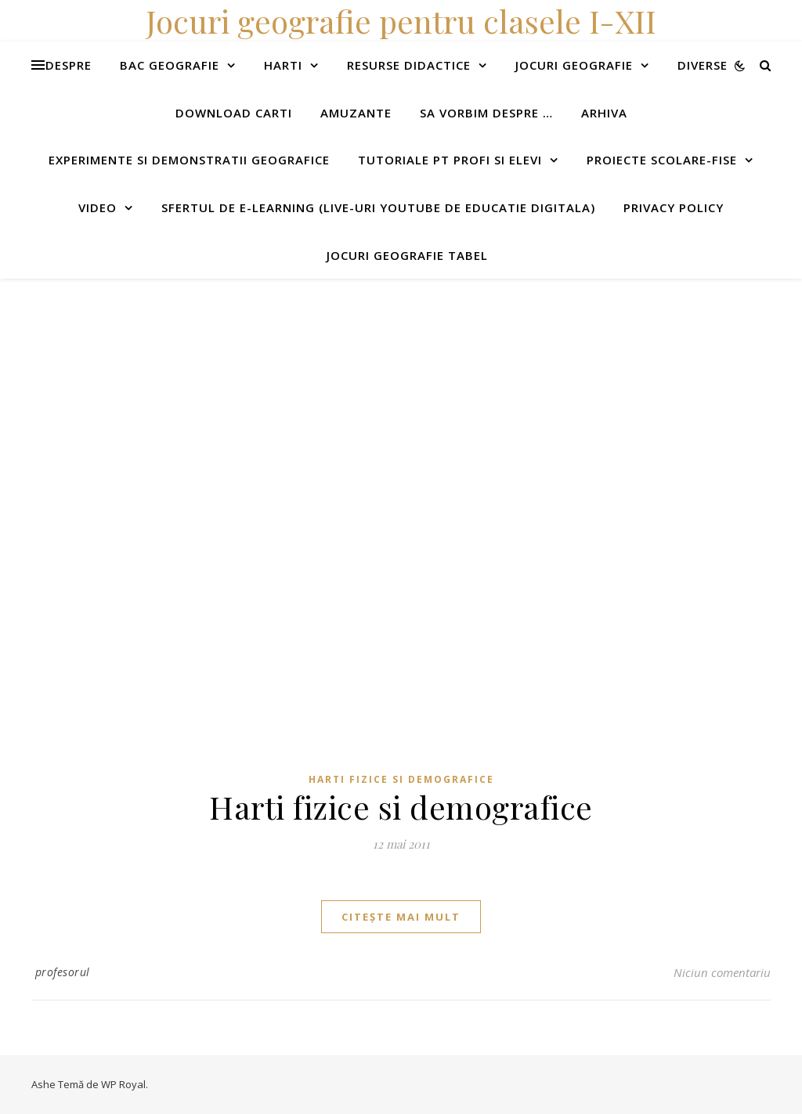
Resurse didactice (409, 65)
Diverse (702, 65)
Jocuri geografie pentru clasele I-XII (401, 20)
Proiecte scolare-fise (662, 160)
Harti (283, 65)
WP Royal (123, 1084)
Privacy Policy (673, 207)
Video (97, 207)
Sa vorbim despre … (486, 113)
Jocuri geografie (574, 65)
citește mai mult (401, 917)
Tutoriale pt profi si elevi (450, 160)
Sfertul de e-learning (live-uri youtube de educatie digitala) (378, 207)
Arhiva (604, 113)
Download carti (233, 113)
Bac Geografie (169, 65)
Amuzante (356, 113)
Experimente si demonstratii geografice (189, 160)
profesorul (62, 971)
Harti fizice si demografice (401, 779)
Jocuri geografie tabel (407, 255)
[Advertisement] (401, 388)
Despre (68, 65)
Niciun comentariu (722, 972)
